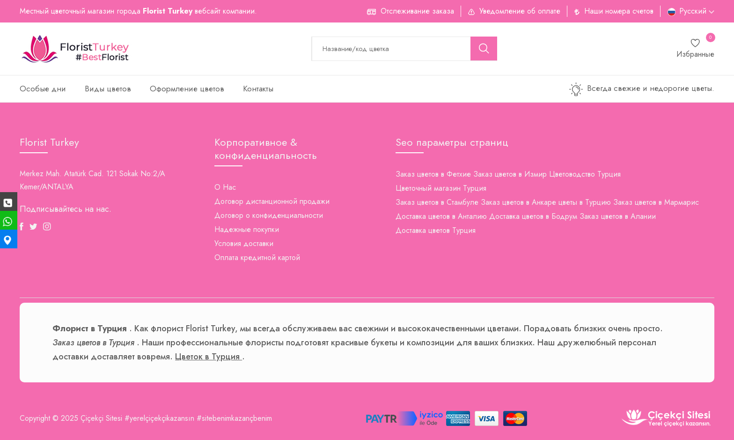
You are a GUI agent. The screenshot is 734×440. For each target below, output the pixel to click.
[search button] (484, 48)
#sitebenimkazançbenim (234, 418)
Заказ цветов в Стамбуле (437, 202)
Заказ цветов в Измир (510, 174)
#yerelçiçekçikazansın (159, 418)
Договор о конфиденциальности (268, 215)
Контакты (258, 88)
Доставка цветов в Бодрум (533, 216)
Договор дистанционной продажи (272, 201)
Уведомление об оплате (519, 11)
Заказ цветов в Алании (618, 216)
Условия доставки (243, 243)
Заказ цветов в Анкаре (518, 202)
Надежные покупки (246, 229)
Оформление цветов (187, 88)
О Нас (225, 187)
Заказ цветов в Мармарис (656, 202)
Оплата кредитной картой (257, 257)
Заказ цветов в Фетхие (433, 174)
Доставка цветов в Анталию (441, 216)
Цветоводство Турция (585, 174)
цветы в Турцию (584, 202)
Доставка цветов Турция (436, 230)
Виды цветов (108, 88)
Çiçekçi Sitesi (101, 418)
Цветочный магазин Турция (441, 188)
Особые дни (43, 88)
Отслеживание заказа (417, 11)
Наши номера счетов (618, 11)
